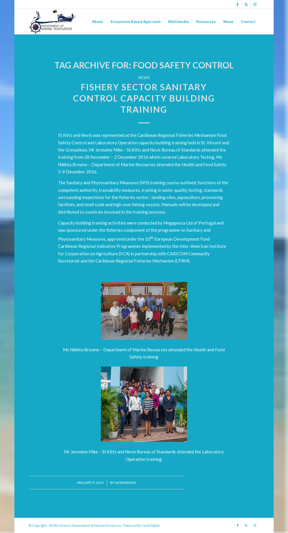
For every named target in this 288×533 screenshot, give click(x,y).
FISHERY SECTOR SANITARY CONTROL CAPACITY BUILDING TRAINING (144, 98)
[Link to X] (246, 4)
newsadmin (125, 482)
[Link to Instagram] (255, 4)
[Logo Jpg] (52, 21)
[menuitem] (97, 21)
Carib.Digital (150, 525)
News (144, 77)
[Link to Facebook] (237, 4)
